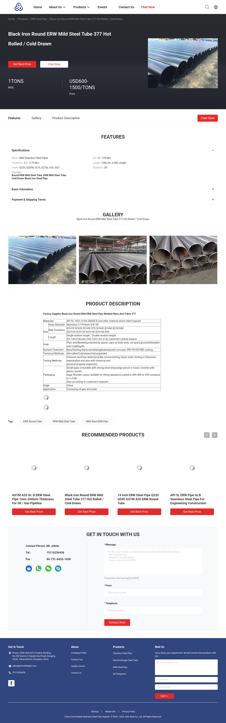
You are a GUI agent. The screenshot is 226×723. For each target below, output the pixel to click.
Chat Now (54, 64)
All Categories (119, 674)
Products (23, 19)
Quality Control (78, 666)
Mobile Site (110, 711)
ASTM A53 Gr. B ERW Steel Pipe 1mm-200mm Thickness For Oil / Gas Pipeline (33, 499)
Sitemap (95, 711)
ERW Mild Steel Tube (64, 421)
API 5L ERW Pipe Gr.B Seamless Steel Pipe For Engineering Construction (188, 499)
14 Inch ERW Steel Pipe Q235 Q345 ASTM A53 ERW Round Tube (138, 499)
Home (11, 19)
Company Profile (78, 653)
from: (109, 585)
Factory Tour (77, 659)
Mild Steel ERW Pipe (97, 421)
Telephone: (112, 603)
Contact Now (117, 622)
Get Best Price (22, 64)
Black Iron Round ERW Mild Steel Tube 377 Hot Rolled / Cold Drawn (84, 499)
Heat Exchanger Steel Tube (125, 660)
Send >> (164, 696)
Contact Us (76, 673)
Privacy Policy (128, 711)
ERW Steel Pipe (39, 19)
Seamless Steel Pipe (122, 653)
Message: (111, 544)
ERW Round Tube (32, 421)
